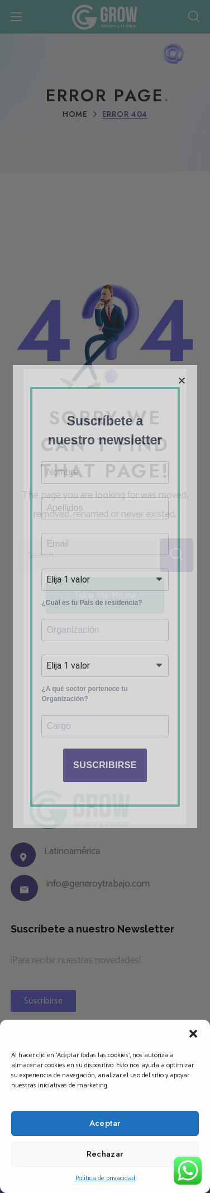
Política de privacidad (105, 1178)
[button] (193, 1033)
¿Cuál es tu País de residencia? (91, 604)
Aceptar (105, 1123)
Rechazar (105, 1154)
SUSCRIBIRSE (105, 774)
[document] (105, 596)
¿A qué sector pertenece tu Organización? (84, 700)
